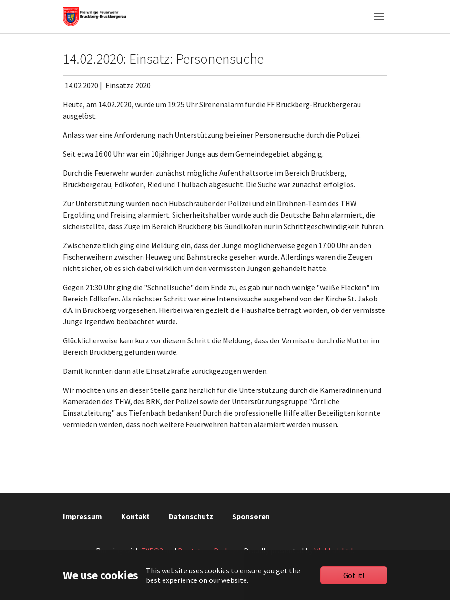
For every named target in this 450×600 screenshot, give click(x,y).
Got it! (353, 575)
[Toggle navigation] (379, 17)
